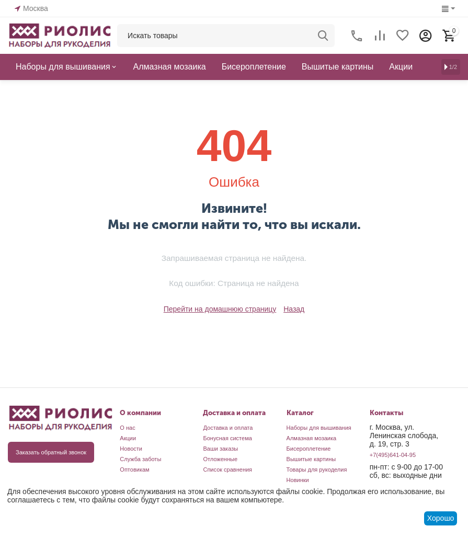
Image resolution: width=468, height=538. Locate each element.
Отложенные (220, 459)
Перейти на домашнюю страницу (220, 309)
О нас (127, 428)
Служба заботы (140, 459)
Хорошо (440, 518)
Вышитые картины (311, 459)
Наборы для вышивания (319, 428)
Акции (128, 438)
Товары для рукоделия (317, 469)
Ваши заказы (220, 448)
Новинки (298, 480)
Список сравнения (227, 469)
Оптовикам (134, 469)
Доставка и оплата (228, 428)
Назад (293, 309)
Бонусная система (227, 438)
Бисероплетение (309, 448)
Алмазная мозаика (312, 438)
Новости (131, 448)
